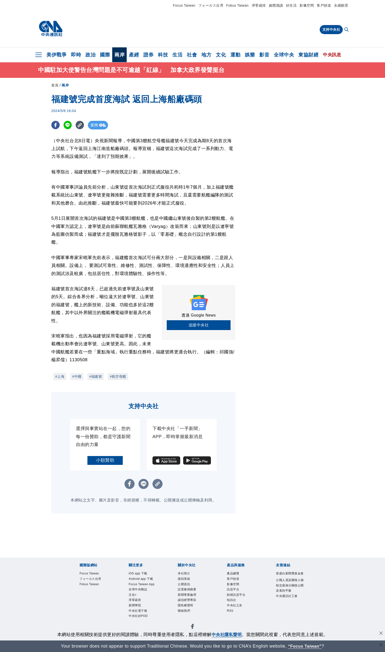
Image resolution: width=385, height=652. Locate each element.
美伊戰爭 (56, 54)
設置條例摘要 (187, 589)
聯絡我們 (184, 610)
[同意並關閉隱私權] (381, 634)
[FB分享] (55, 125)
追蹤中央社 (199, 325)
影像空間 (307, 5)
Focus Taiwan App (141, 584)
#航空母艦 (118, 376)
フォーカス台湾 (210, 5)
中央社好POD (138, 616)
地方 (206, 54)
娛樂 (250, 54)
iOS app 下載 (138, 573)
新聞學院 (135, 605)
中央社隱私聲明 (227, 634)
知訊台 (231, 600)
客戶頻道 (324, 5)
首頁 (54, 85)
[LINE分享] (68, 125)
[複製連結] (80, 125)
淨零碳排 (259, 5)
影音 (264, 54)
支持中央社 (331, 29)
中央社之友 (234, 605)
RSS (230, 610)
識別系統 (184, 579)
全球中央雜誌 (138, 589)
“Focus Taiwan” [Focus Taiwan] (304, 646)
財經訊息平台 (236, 595)
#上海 (59, 376)
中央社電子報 (138, 610)
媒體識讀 (276, 5)
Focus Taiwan (184, 5)
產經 (134, 54)
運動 (235, 54)
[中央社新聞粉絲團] (192, 627)
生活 (177, 54)
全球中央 (284, 54)
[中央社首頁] (50, 29)
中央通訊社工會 (287, 596)
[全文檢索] (347, 30)
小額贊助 (105, 460)
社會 (192, 54)
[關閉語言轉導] (381, 645)
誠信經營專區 (187, 600)
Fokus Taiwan (237, 5)
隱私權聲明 (185, 605)
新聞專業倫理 (187, 595)
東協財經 (308, 54)
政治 (90, 54)
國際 (105, 54)
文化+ (133, 595)
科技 (163, 54)
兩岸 (119, 54)
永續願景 (341, 5)
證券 (148, 54)
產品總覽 (233, 573)
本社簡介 (184, 573)
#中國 (76, 376)
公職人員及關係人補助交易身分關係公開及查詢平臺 (290, 585)
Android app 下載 (141, 579)
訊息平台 (233, 589)
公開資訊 (184, 584)
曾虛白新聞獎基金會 (290, 573)
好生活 (291, 5)
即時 (76, 54)
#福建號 (95, 376)
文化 (221, 54)
